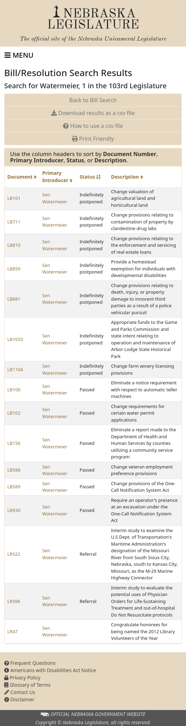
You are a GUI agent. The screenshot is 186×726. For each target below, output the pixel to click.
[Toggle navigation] (19, 55)
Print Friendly (93, 138)
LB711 (14, 222)
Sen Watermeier (54, 198)
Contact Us (19, 692)
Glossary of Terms (27, 685)
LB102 (14, 413)
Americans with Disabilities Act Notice (50, 670)
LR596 (13, 601)
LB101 (14, 198)
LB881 (14, 299)
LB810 (14, 245)
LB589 (14, 486)
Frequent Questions (30, 663)
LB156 (14, 443)
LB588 (14, 470)
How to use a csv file (93, 126)
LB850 (14, 269)
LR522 (13, 554)
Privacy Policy (22, 677)
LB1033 (15, 339)
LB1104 (15, 369)
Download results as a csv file (92, 113)
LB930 (14, 510)
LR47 (12, 631)
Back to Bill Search (93, 100)
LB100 (14, 389)
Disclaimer (19, 699)
